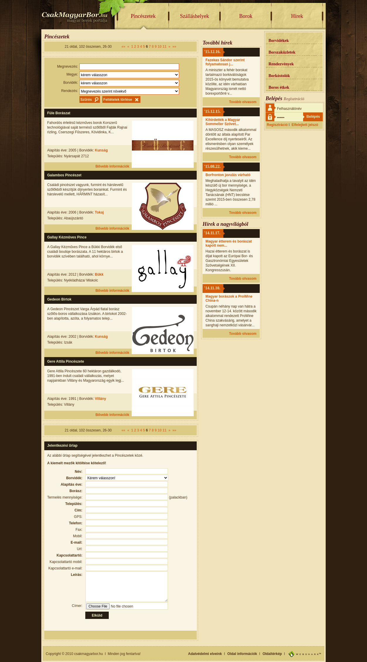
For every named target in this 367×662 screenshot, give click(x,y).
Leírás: (76, 575)
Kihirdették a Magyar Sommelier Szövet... (222, 122)
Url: (79, 549)
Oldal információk (242, 654)
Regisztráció (277, 125)
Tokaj (99, 212)
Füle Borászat (58, 113)
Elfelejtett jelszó (305, 125)
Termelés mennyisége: (64, 497)
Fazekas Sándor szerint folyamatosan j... (224, 62)
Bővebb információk (112, 166)
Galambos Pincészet (64, 175)
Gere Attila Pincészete (65, 361)
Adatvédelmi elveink (205, 654)
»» (174, 47)
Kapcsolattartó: (69, 555)
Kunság (101, 150)
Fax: (79, 530)
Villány (100, 399)
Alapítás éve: (71, 484)
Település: (73, 504)
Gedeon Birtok (59, 299)
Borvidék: (70, 83)
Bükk (99, 274)
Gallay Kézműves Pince (66, 237)
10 (160, 47)
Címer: (77, 606)
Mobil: (77, 536)
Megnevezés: (67, 66)
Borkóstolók (279, 76)
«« (123, 47)
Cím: (78, 510)
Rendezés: (69, 91)
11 (164, 47)
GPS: (78, 517)
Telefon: (75, 523)
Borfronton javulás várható (227, 175)
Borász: (75, 491)
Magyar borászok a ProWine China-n (228, 298)
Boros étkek (279, 87)
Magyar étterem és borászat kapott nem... (228, 243)
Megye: (72, 74)
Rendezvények (281, 64)
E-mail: (76, 542)
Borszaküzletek (282, 52)
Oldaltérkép (272, 654)
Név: (78, 472)
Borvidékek (279, 40)
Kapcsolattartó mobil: (66, 562)
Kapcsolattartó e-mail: (65, 568)
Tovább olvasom (242, 102)
